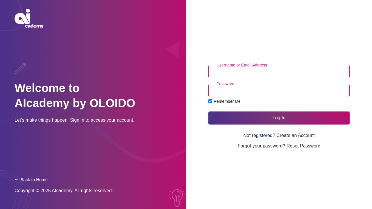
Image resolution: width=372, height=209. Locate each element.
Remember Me (224, 101)
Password (225, 84)
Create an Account (295, 135)
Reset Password (304, 145)
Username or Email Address (242, 65)
